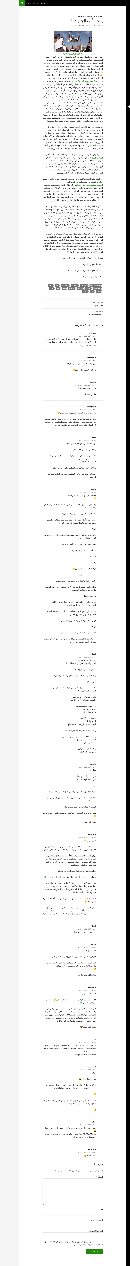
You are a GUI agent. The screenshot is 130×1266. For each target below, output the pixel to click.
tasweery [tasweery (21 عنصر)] (121, 115)
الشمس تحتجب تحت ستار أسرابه (70, 185)
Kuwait (80, 16)
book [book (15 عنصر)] (124, 73)
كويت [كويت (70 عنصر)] (118, 160)
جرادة (32, 288)
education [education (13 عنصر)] (122, 81)
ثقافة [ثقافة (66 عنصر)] (122, 146)
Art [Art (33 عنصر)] (118, 69)
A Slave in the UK (53, 313)
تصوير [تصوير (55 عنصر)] (122, 138)
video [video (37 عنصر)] (114, 119)
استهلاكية (52, 288)
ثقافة (38, 288)
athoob (74, 437)
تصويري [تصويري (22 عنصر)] (122, 141)
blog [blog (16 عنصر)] (114, 69)
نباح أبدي (123, 27)
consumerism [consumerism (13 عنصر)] (116, 73)
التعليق (80, 1177)
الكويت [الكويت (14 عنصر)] (123, 133)
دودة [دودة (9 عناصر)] (113, 147)
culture (65, 285)
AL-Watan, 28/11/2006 (53, 53)
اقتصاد (69, 288)
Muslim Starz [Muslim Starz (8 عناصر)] (122, 98)
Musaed (74, 333)
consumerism (76, 285)
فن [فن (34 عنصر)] (121, 156)
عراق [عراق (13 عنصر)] (115, 152)
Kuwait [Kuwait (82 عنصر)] (120, 89)
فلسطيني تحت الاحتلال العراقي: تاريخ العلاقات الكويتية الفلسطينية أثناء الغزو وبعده (118, 33)
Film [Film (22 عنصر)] (115, 81)
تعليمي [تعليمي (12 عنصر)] (115, 142)
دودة (72, 291)
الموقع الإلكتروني (76, 1231)
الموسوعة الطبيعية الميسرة (63, 81)
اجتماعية (61, 288)
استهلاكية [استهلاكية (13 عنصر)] (122, 130)
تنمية (45, 288)
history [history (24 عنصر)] (122, 84)
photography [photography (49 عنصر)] (117, 107)
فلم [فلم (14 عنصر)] (124, 156)
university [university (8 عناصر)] (121, 120)
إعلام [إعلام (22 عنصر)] (123, 126)
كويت (31, 285)
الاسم (81, 1209)
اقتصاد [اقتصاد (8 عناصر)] (117, 130)
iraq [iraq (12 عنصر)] (116, 85)
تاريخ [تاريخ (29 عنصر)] (117, 133)
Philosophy (72, 16)
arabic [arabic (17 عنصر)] (123, 69)
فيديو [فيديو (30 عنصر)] (116, 155)
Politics (62, 16)
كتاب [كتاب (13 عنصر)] (124, 161)
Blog (24, 3)
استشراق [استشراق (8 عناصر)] (118, 127)
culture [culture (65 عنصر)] (120, 77)
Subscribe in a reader (119, 14)
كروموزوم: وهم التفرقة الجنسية (119, 41)
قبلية (37, 285)
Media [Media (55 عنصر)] (121, 95)
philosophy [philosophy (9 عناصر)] (122, 103)
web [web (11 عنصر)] (121, 124)
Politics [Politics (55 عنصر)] (121, 111)
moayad (66, 25)
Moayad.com (119, 3)
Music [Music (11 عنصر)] (114, 95)
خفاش (79, 291)
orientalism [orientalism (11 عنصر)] (122, 101)
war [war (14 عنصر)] (124, 123)
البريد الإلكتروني (76, 1220)
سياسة (66, 291)
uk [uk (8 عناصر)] (125, 120)
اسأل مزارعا (78, 157)
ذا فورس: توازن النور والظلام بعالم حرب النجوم (119, 53)
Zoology (77, 288)
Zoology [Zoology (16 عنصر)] (115, 123)
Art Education (13, 3)
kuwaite (73, 382)
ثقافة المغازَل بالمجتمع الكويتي (119, 46)
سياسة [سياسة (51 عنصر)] (121, 151)
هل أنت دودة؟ (53, 303)
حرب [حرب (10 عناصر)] (116, 147)
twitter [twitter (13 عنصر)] (114, 116)
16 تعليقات (55, 25)
